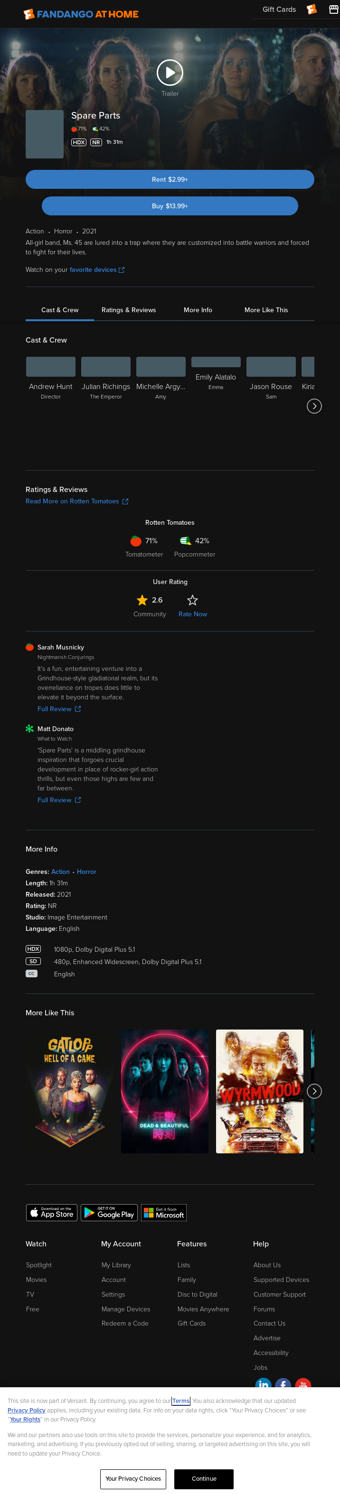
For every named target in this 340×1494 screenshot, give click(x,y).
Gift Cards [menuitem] (279, 9)
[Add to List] (308, 142)
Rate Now (193, 614)
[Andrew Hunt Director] (51, 406)
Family (187, 1280)
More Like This (266, 310)
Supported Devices (281, 1280)
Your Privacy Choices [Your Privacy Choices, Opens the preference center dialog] (133, 1479)
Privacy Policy (27, 1410)
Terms (180, 1401)
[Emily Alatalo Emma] (216, 406)
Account (114, 1280)
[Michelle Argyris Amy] (161, 406)
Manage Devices (126, 1309)
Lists (184, 1265)
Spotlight (39, 1265)
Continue (204, 1479)
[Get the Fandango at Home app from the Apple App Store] (52, 1212)
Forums (264, 1309)
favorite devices (97, 270)
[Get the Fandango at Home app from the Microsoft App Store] (164, 1212)
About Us (267, 1265)
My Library (116, 1265)
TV (30, 1294)
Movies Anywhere (203, 1309)
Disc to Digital (197, 1294)
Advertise (267, 1338)
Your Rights (25, 1419)
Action (60, 872)
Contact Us (269, 1323)
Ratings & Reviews (129, 310)
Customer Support (280, 1294)
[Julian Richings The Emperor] (106, 406)
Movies (36, 1280)
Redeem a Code (125, 1323)
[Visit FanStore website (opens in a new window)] (334, 9)
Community (149, 614)
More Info (198, 310)
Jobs (260, 1368)
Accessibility (271, 1353)
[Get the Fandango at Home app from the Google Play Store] (109, 1212)
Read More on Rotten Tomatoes (77, 501)
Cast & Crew (59, 310)
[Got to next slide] (314, 406)
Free (32, 1309)
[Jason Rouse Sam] (271, 406)
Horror (86, 872)
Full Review (59, 709)
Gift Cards (192, 1323)
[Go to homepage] (81, 14)
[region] (170, 1440)
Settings (113, 1294)
